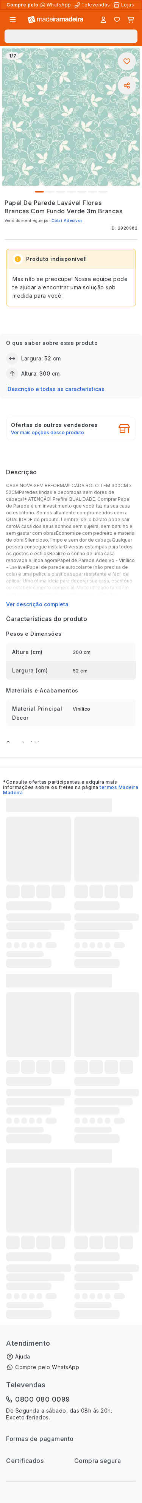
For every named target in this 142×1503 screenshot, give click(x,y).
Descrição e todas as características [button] (56, 389)
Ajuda (22, 1356)
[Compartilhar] (127, 85)
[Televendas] (93, 5)
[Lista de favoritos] (117, 19)
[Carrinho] (130, 19)
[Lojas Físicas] (125, 5)
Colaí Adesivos (67, 220)
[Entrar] (103, 19)
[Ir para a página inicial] (55, 20)
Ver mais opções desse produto (47, 432)
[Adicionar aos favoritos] (127, 61)
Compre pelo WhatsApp (47, 1367)
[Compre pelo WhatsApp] (57, 5)
